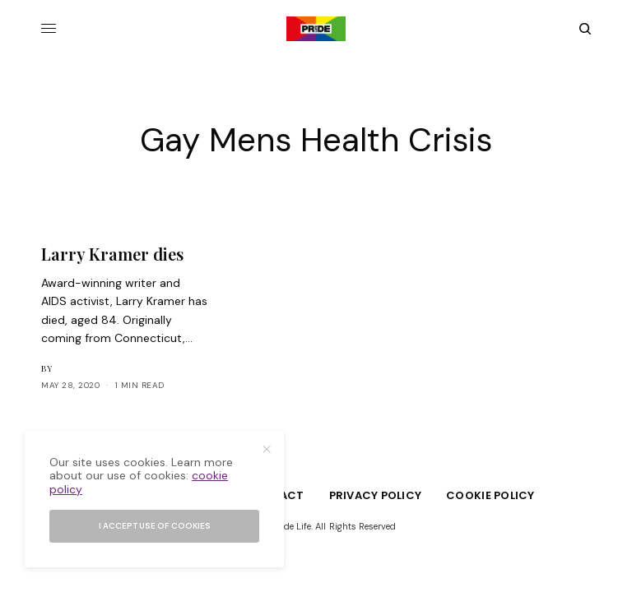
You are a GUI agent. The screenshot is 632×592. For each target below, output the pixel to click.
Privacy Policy (375, 495)
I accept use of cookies (155, 525)
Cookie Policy (490, 495)
